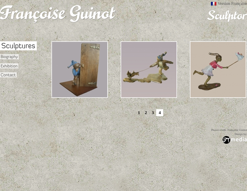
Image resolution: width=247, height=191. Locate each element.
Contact (8, 74)
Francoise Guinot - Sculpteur (58, 14)
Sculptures (18, 45)
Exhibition (9, 65)
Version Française (232, 4)
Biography (10, 56)
